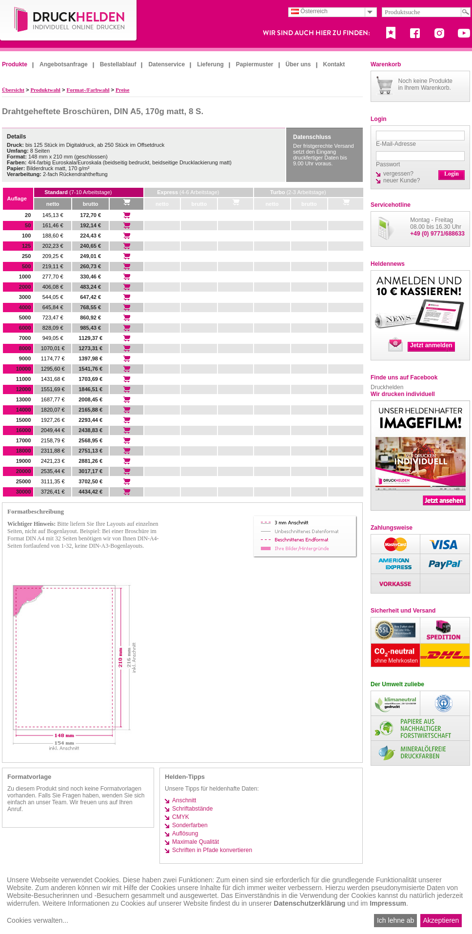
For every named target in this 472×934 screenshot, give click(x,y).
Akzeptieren (441, 920)
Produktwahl (45, 90)
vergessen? (398, 173)
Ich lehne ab (395, 920)
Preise (123, 90)
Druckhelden (387, 387)
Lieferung (210, 64)
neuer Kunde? (401, 180)
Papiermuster (255, 64)
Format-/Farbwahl (87, 90)
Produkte (14, 64)
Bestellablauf (118, 64)
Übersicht (13, 90)
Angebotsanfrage (63, 64)
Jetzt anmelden (431, 345)
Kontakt (334, 64)
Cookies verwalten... (37, 920)
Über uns (298, 64)
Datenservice (166, 64)
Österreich (309, 11)
